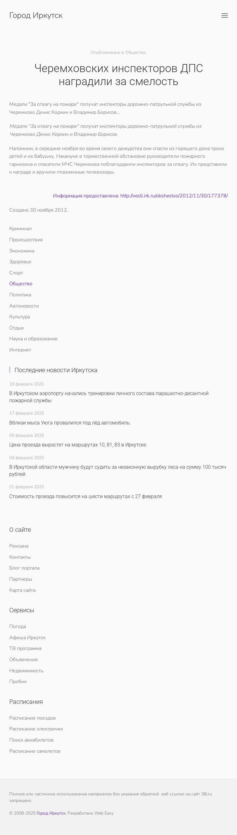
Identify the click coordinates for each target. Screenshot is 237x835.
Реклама (18, 546)
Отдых (16, 328)
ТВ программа (25, 648)
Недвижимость (26, 670)
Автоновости (24, 306)
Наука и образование (33, 338)
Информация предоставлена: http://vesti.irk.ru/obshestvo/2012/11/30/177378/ (140, 195)
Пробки (18, 681)
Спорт (16, 272)
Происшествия (26, 239)
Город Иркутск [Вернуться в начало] (35, 15)
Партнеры (20, 579)
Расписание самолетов (34, 751)
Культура (19, 316)
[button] (225, 15)
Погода (17, 626)
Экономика (21, 250)
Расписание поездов (32, 718)
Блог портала (24, 568)
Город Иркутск (51, 813)
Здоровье (20, 261)
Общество (20, 283)
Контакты (20, 557)
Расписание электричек (36, 728)
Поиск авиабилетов (31, 740)
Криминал (20, 228)
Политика (20, 294)
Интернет (20, 349)
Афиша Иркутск (27, 637)
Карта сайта (22, 590)
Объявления (23, 659)
